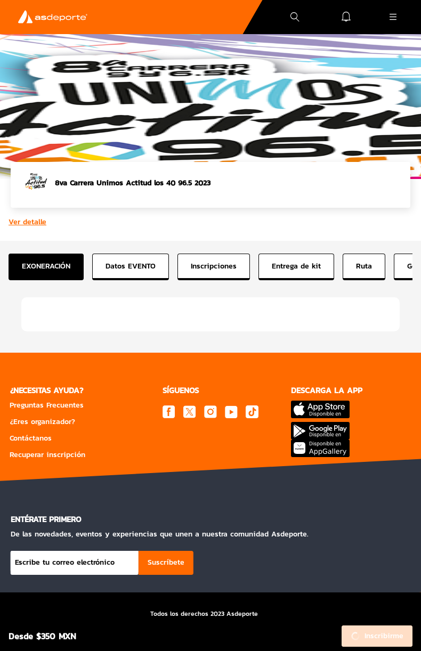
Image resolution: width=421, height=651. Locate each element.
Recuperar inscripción (47, 454)
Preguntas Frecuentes (47, 405)
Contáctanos (31, 438)
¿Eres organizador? (42, 421)
